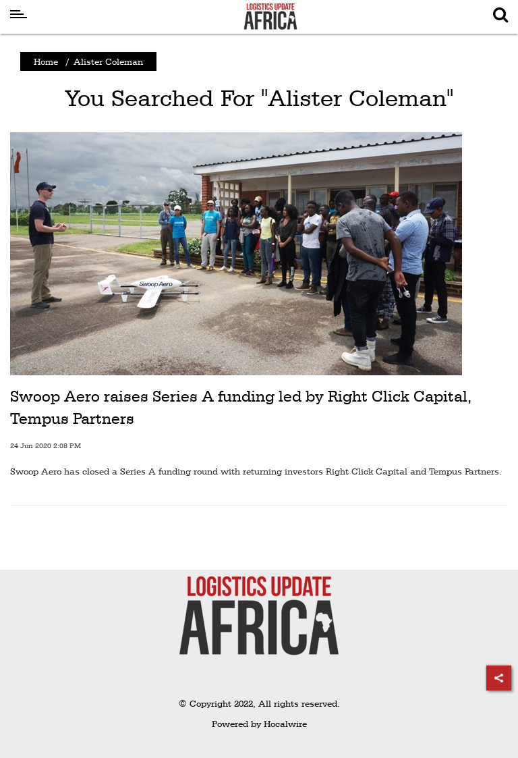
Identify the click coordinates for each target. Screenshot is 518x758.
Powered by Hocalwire (259, 723)
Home (46, 61)
